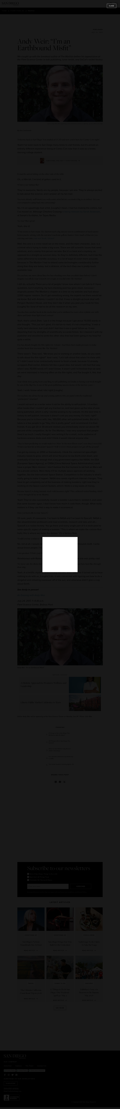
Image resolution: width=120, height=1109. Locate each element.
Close (111, 6)
